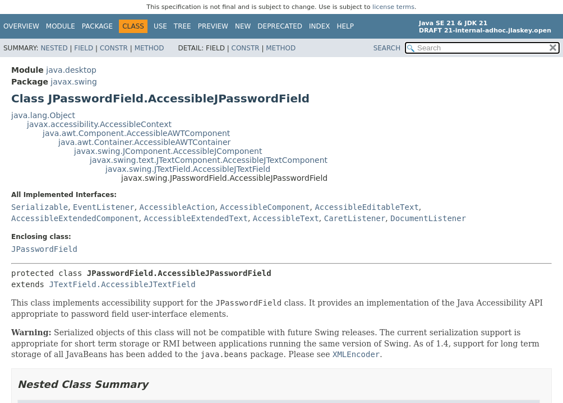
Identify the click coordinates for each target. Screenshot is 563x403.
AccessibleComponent (265, 207)
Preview (213, 26)
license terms (393, 7)
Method (149, 48)
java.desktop (71, 69)
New (243, 26)
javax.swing (73, 81)
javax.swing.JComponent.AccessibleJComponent (168, 151)
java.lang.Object (43, 115)
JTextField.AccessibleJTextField (122, 284)
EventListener (104, 207)
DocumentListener (428, 218)
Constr (114, 48)
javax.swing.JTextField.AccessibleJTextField (187, 169)
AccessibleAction (177, 207)
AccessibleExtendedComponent (75, 218)
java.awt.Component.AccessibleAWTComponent (136, 133)
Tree (182, 26)
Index (319, 26)
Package (97, 26)
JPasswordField (44, 249)
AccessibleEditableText (366, 207)
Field (83, 48)
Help (345, 26)
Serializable (39, 207)
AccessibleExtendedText (195, 218)
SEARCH (387, 48)
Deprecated (279, 26)
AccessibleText (286, 218)
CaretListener (355, 218)
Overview (21, 26)
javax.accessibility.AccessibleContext (99, 124)
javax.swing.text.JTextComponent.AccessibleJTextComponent (208, 160)
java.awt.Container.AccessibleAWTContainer (144, 142)
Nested (53, 48)
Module (60, 26)
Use (160, 26)
